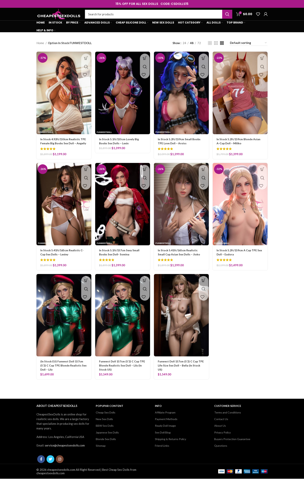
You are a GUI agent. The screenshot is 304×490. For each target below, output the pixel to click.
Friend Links (162, 457)
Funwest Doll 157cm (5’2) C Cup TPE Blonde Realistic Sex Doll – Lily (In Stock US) (122, 376)
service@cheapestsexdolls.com (65, 456)
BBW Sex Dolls (105, 437)
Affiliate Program (165, 423)
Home (40, 50)
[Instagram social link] (60, 470)
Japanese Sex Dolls (107, 443)
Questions (220, 457)
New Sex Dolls (104, 430)
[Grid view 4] (222, 50)
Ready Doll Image (165, 437)
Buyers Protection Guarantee (232, 450)
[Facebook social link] (41, 470)
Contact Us (221, 430)
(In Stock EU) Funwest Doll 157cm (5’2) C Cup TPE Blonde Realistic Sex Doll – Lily (63, 376)
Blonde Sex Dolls (106, 450)
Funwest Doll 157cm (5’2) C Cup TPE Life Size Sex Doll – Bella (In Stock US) (179, 376)
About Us (220, 437)
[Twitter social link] (50, 470)
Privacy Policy (222, 443)
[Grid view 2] (210, 50)
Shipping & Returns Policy (170, 450)
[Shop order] (249, 50)
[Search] (158, 17)
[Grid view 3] (216, 50)
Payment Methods (166, 430)
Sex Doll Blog (163, 443)
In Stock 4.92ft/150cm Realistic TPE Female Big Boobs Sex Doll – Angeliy (62, 150)
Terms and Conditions (227, 423)
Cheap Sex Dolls (105, 423)
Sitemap (101, 457)
